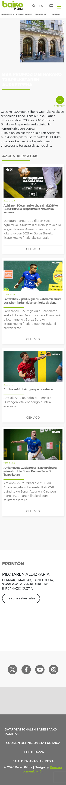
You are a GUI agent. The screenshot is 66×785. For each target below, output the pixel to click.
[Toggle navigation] (59, 6)
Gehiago (33, 249)
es (40, 6)
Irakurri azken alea (21, 598)
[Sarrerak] (49, 5)
